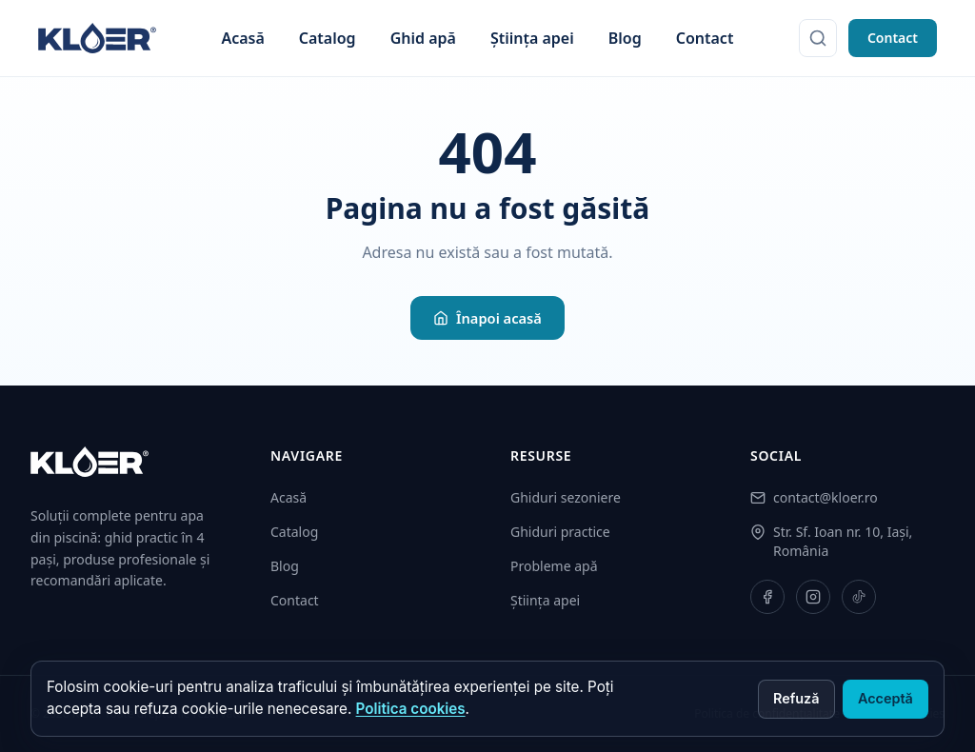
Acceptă (885, 698)
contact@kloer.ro (825, 497)
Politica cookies (411, 709)
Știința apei (532, 38)
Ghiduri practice (560, 532)
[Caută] (818, 38)
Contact (705, 38)
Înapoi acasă (487, 317)
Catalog (327, 38)
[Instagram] (813, 597)
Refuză (796, 698)
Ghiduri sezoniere (565, 497)
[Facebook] (767, 597)
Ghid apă (423, 38)
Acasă (242, 38)
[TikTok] (859, 597)
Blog (625, 38)
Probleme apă (554, 566)
